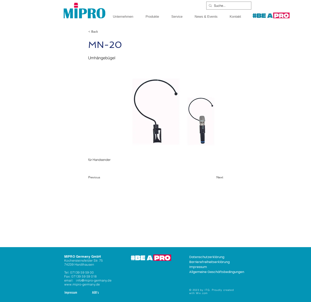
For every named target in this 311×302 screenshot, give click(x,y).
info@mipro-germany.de (93, 280)
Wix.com (202, 293)
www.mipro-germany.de (82, 284)
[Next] (213, 177)
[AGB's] (95, 292)
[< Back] (101, 32)
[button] (123, 17)
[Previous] (101, 177)
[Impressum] (70, 292)
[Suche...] (228, 5)
